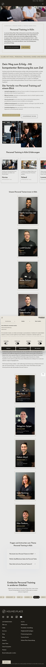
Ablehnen (8, 348)
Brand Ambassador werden (9, 653)
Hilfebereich (41, 0)
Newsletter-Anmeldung (27, 627)
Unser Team (5, 643)
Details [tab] (23, 321)
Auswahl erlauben (23, 348)
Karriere (34, 0)
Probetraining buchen (26, 634)
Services (4, 631)
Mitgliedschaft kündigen (27, 631)
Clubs (3, 627)
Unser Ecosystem (6, 646)
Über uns (4, 624)
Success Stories (25, 637)
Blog (3, 637)
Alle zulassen (37, 348)
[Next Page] (43, 374)
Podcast (4, 649)
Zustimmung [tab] (8, 321)
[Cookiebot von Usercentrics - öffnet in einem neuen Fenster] (39, 318)
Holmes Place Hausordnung (28, 640)
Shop (37, 0)
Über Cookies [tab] (38, 321)
